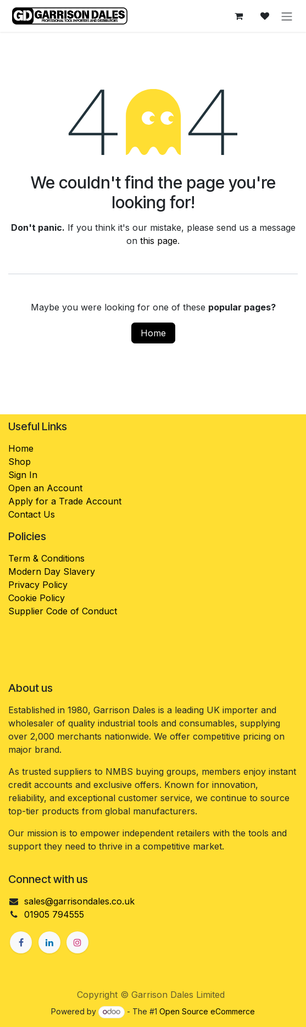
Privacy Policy (38, 584)
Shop (19, 461)
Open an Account (45, 487)
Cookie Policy (36, 597)
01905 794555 (54, 914)
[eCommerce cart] (238, 16)
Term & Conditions (46, 558)
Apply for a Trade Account (64, 501)
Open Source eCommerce (207, 1011)
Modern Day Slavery (53, 571)
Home (153, 332)
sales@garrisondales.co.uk (79, 901)
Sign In (22, 474)
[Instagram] (77, 942)
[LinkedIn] (49, 942)
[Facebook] (21, 942)
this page (158, 240)
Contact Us (31, 514)
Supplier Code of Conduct (62, 611)
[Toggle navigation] (287, 15)
